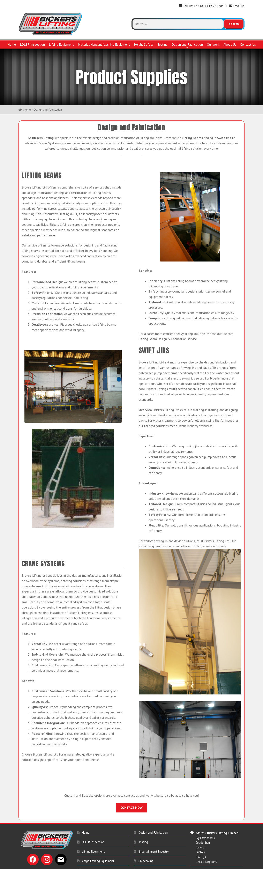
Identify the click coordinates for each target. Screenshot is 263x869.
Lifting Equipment (61, 44)
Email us (237, 6)
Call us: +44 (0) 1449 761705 (201, 6)
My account (145, 840)
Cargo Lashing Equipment (98, 840)
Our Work (213, 44)
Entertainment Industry (153, 831)
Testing (162, 44)
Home (11, 44)
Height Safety (143, 44)
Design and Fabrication (187, 44)
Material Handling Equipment (100, 859)
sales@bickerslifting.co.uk (212, 859)
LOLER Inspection (32, 44)
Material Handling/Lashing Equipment (104, 44)
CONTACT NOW (131, 787)
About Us (230, 44)
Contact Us (248, 44)
